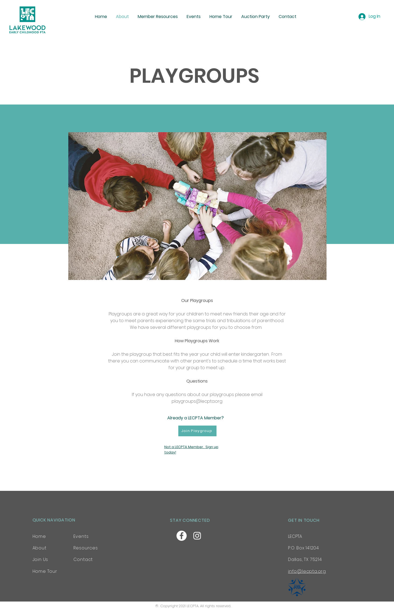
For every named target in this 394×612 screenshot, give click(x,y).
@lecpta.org (209, 401)
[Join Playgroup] (197, 431)
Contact (83, 559)
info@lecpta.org (307, 571)
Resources (85, 548)
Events (81, 536)
